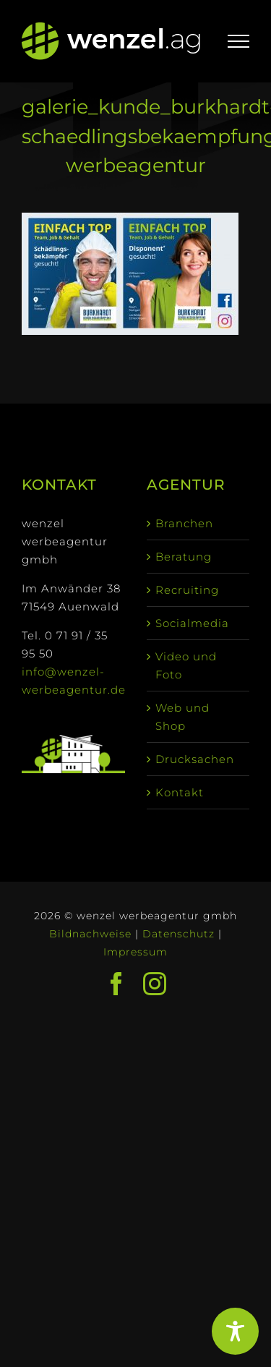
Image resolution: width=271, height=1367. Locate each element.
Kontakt (179, 792)
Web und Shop (182, 717)
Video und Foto (186, 665)
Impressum (135, 951)
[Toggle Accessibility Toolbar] (235, 1331)
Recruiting (187, 590)
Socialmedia (192, 623)
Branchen (184, 523)
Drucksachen (194, 759)
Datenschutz (178, 933)
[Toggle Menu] (239, 41)
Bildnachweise (90, 933)
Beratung (183, 556)
